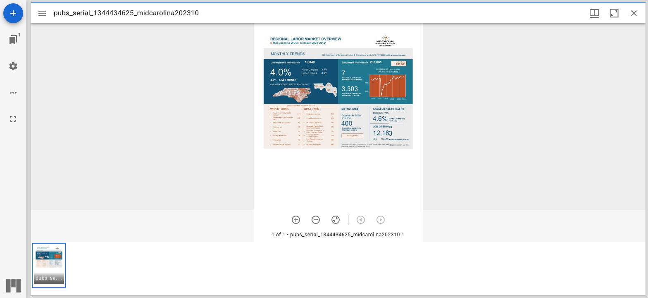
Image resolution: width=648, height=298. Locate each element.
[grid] (338, 269)
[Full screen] (13, 119)
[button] (49, 265)
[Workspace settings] (13, 66)
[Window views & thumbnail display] (594, 13)
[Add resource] (13, 13)
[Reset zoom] (335, 220)
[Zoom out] (316, 220)
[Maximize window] (614, 13)
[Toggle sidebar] (42, 13)
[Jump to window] (13, 40)
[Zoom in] (296, 220)
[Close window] (634, 13)
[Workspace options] (13, 93)
